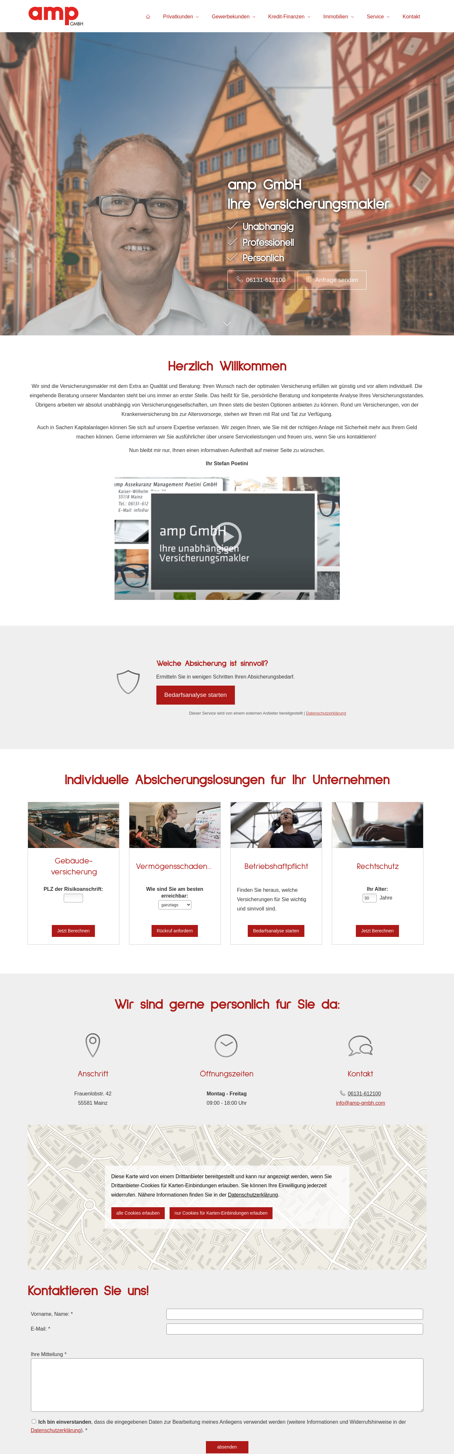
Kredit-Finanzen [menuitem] (286, 16)
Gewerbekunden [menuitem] (230, 16)
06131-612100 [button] (261, 279)
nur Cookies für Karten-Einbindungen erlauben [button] (221, 1213)
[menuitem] (148, 16)
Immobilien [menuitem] (335, 16)
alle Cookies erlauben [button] (138, 1213)
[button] (227, 327)
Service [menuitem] (375, 16)
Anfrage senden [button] (332, 279)
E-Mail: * (47, 1331)
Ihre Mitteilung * (55, 1355)
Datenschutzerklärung (326, 713)
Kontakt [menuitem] (411, 16)
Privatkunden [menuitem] (178, 16)
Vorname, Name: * (58, 1316)
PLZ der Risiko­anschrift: (73, 889)
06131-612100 (364, 1093)
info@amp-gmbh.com (360, 1103)
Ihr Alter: (377, 889)
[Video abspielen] (227, 536)
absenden (227, 1445)
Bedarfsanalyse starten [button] (195, 694)
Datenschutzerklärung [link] (253, 1195)
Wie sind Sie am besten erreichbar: (174, 892)
